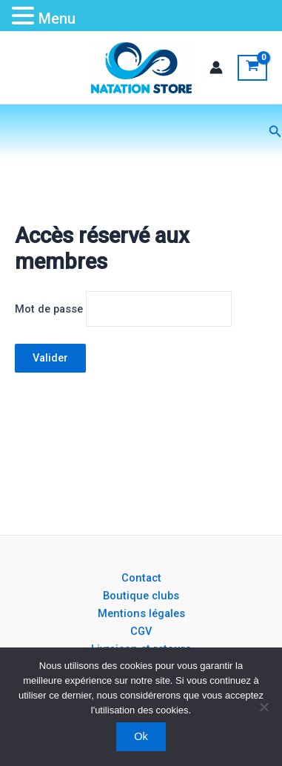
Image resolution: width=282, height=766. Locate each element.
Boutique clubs (141, 595)
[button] (275, 131)
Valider (50, 357)
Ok (141, 736)
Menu (56, 18)
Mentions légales (141, 613)
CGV (141, 631)
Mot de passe (49, 309)
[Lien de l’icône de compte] (216, 67)
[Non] (263, 706)
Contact (141, 578)
